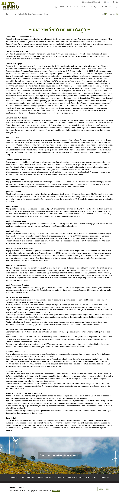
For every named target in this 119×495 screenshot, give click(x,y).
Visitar (75, 7)
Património (27, 14)
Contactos (39, 477)
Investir (84, 7)
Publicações (94, 7)
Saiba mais (56, 491)
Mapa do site (30, 477)
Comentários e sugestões (17, 477)
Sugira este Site (104, 477)
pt (111, 7)
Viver (69, 7)
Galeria (104, 7)
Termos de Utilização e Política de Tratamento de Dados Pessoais (77, 477)
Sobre (62, 7)
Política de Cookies (50, 477)
